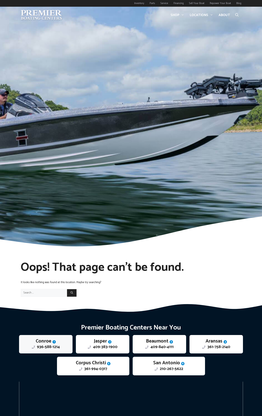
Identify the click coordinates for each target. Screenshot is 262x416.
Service (164, 3)
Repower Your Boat (220, 3)
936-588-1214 (48, 347)
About (224, 15)
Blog (238, 3)
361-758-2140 (218, 347)
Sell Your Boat (196, 3)
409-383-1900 (105, 347)
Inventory (139, 3)
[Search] (72, 293)
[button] (237, 15)
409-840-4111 (162, 347)
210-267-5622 (171, 369)
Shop (179, 15)
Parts (152, 3)
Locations (203, 15)
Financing (178, 3)
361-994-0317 (95, 369)
